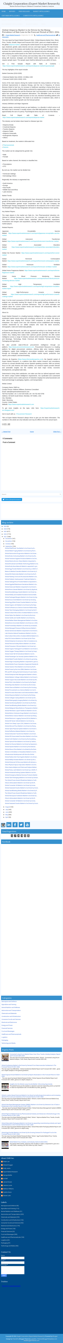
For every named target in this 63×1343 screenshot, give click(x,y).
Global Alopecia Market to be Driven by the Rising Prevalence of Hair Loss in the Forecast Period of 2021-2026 (30, 31)
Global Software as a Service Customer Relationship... (21, 607)
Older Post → (57, 431)
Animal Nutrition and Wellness (11, 1007)
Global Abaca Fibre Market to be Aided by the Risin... (21, 749)
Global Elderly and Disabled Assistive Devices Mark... (21, 594)
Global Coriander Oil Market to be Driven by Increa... (20, 785)
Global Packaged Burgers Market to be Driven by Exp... (21, 597)
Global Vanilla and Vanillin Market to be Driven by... (20, 618)
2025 (5, 526)
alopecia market (14, 44)
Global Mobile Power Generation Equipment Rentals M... (22, 664)
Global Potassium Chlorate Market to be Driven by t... (21, 646)
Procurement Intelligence (12, 24)
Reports (12, 11)
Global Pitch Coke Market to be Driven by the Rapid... (21, 682)
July (6, 809)
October (7, 544)
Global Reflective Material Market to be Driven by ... (20, 731)
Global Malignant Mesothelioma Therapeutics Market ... (22, 708)
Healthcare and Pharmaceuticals (46, 35)
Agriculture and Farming (9, 1004)
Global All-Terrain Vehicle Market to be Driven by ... (20, 721)
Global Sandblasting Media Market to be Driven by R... (21, 790)
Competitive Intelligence (33, 16)
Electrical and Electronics (9, 1022)
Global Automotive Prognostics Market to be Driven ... (21, 553)
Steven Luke (7, 1195)
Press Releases (24, 11)
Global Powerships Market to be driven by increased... (21, 625)
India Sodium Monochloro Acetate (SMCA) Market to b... (22, 636)
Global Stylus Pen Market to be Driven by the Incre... (20, 615)
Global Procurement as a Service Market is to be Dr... (21, 690)
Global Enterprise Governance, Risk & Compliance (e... (21, 641)
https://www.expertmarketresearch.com (21, 404)
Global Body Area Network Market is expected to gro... (21, 566)
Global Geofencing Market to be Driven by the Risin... (21, 703)
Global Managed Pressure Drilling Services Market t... (21, 628)
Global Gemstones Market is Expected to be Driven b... (21, 630)
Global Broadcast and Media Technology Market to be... (22, 564)
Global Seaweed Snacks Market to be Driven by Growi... (22, 788)
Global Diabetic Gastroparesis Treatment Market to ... (21, 579)
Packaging (5, 1040)
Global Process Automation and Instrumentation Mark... (22, 692)
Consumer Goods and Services (11, 1019)
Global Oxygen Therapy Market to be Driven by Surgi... (21, 651)
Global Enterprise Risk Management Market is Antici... (21, 674)
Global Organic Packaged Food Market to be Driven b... (21, 649)
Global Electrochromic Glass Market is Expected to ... (21, 561)
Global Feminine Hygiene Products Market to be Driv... (21, 558)
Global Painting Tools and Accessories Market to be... (21, 576)
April (6, 817)
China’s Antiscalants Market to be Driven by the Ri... (20, 783)
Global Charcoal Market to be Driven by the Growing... (21, 687)
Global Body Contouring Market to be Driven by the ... (21, 556)
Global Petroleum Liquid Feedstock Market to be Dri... (21, 710)
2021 (5, 536)
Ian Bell (5, 1178)
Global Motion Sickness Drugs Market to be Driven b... (21, 713)
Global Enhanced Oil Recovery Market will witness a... (21, 762)
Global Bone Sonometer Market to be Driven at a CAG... (21, 623)
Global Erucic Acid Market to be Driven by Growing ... (21, 600)
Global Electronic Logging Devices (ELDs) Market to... (21, 718)
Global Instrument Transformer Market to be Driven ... (21, 734)
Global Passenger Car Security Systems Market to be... (21, 656)
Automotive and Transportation (11, 1010)
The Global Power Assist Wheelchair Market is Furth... (21, 780)
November (8, 541)
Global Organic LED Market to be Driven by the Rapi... (21, 605)
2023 (5, 531)
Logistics (4, 1037)
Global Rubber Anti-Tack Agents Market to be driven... (21, 757)
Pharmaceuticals (8, 145)
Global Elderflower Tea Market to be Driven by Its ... (20, 548)
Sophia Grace (7, 1192)
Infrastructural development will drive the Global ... (20, 754)
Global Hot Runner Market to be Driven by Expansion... (21, 744)
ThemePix (15, 1339)
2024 (5, 529)
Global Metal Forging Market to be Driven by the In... (20, 551)
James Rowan (7, 1182)
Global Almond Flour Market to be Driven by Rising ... (21, 726)
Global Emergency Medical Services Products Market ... (21, 775)
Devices (5, 147)
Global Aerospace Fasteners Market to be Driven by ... (21, 795)
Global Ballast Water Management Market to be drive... (21, 620)
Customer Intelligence (11, 16)
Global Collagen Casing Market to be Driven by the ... (21, 698)
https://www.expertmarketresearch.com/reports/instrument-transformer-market (33, 241)
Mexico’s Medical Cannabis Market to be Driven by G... (21, 571)
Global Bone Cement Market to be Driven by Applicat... (21, 589)
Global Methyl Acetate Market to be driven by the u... (21, 759)
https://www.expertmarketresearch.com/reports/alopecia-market (23, 117)
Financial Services (7, 1028)
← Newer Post (6, 431)
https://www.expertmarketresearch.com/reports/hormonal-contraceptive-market (33, 261)
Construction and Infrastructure (11, 1016)
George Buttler (7, 1175)
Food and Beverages (8, 1031)
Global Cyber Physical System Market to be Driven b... (21, 728)
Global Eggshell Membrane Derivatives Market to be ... (21, 584)
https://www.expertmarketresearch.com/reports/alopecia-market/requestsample (28, 66)
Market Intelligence (41, 11)
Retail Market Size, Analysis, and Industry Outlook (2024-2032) (29, 1142)
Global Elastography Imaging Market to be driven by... (21, 700)
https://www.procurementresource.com (21, 347)
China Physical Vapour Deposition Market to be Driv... (21, 765)
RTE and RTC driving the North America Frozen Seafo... (21, 672)
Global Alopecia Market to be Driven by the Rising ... (20, 695)
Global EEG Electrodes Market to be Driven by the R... (21, 574)
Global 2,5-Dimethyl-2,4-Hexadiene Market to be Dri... (21, 752)
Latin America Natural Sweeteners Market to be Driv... (21, 633)
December (8, 538)
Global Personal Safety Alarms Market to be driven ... (21, 643)
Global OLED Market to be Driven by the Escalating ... (21, 739)
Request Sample (32, 24)
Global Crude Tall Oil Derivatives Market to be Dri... (20, 654)
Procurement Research (24, 414)
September (8, 546)
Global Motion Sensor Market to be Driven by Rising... (21, 716)
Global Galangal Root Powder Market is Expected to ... (21, 581)
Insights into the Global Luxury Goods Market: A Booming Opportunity (31, 1084)
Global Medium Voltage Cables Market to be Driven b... (21, 677)
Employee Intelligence (34, 20)
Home (4, 11)
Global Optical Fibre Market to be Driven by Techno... (21, 741)
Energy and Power (7, 1025)
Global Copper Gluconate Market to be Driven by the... (21, 679)
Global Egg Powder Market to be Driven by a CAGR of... (21, 569)
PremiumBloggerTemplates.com (47, 1339)
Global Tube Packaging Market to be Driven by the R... (21, 610)
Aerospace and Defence (9, 1001)
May (6, 814)
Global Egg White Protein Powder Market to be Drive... (21, 602)
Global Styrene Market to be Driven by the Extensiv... (20, 746)
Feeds (43, 24)
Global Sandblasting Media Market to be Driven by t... (21, 705)
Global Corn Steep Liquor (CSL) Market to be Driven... (21, 723)
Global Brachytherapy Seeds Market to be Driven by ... (21, 592)
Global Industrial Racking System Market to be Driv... (21, 772)
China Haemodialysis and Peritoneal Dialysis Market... (21, 767)
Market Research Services (11, 20)
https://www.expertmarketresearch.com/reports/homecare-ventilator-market (32, 267)
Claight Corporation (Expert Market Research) (31, 3)
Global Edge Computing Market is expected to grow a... (22, 661)
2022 (5, 534)
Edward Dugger (8, 1165)
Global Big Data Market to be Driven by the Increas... (20, 685)
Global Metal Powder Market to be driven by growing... (21, 659)
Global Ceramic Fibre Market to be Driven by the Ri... (20, 667)
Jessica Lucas (7, 1185)
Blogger (55, 1336)
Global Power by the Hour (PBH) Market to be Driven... (21, 669)
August (7, 807)
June (6, 812)
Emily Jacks (6, 1168)
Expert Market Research (13, 35)
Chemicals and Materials (9, 1013)
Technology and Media (8, 1043)
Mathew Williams (8, 1189)
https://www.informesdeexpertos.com (30, 359)
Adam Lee (6, 1161)
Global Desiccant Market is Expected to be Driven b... (21, 587)
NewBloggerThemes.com (31, 1340)
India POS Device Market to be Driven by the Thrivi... (20, 638)
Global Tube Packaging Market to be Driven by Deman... (22, 777)
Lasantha (33, 1339)
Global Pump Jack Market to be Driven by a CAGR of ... (21, 770)
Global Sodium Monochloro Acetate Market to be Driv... (22, 612)
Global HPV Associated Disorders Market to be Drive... (21, 736)
